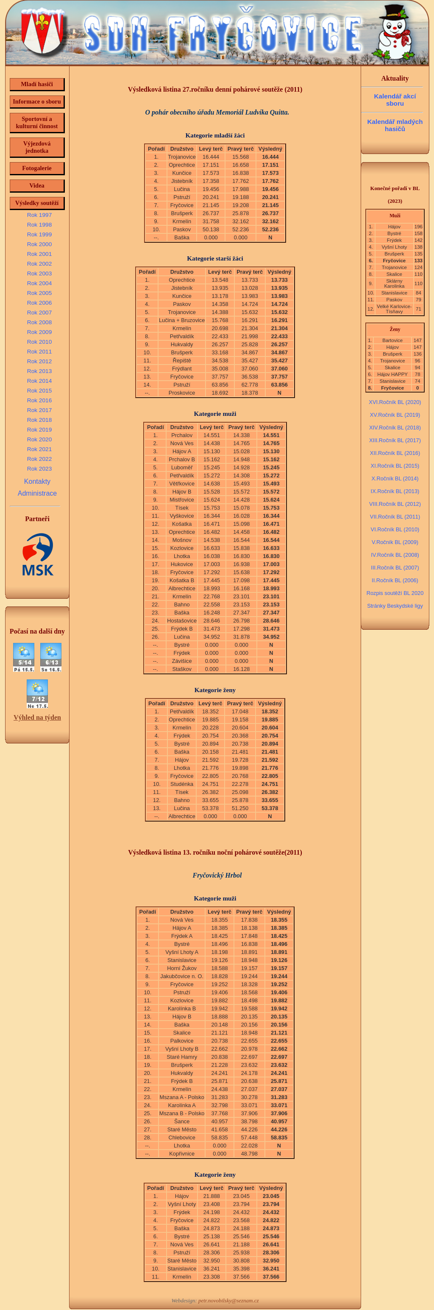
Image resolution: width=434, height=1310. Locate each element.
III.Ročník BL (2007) (395, 567)
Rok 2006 (39, 303)
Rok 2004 (39, 283)
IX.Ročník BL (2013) (395, 491)
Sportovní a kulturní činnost (37, 122)
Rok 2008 (39, 322)
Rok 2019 (39, 429)
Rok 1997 (39, 215)
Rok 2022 (39, 459)
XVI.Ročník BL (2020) (395, 402)
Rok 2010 (39, 342)
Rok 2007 (39, 312)
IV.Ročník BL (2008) (395, 555)
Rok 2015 (39, 390)
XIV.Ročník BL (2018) (395, 427)
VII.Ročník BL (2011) (395, 516)
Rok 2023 (39, 469)
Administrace (37, 493)
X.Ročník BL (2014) (394, 478)
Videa (36, 185)
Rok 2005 (39, 293)
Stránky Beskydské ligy (395, 606)
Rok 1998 (39, 225)
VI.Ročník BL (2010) (395, 529)
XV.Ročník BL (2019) (395, 415)
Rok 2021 (39, 449)
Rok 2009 (39, 332)
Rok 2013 (39, 371)
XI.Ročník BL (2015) (395, 466)
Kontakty (37, 481)
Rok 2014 (39, 381)
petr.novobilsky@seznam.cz (228, 1300)
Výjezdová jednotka (37, 147)
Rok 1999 (39, 234)
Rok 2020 (39, 439)
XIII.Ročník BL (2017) (395, 440)
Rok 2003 (39, 273)
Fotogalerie (37, 168)
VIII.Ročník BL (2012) (395, 504)
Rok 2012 (39, 361)
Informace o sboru (37, 101)
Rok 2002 (39, 264)
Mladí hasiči (37, 84)
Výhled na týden (37, 717)
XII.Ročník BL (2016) (395, 453)
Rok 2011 (39, 351)
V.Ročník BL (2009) (395, 542)
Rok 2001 (39, 254)
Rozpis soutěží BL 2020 (395, 593)
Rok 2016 (39, 400)
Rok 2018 (39, 420)
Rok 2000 (39, 244)
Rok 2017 (39, 410)
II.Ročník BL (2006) (395, 580)
